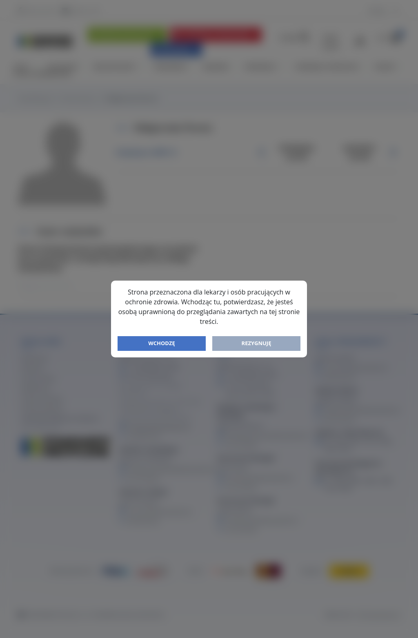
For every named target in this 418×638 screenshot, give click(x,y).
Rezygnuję (256, 343)
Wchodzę (161, 343)
